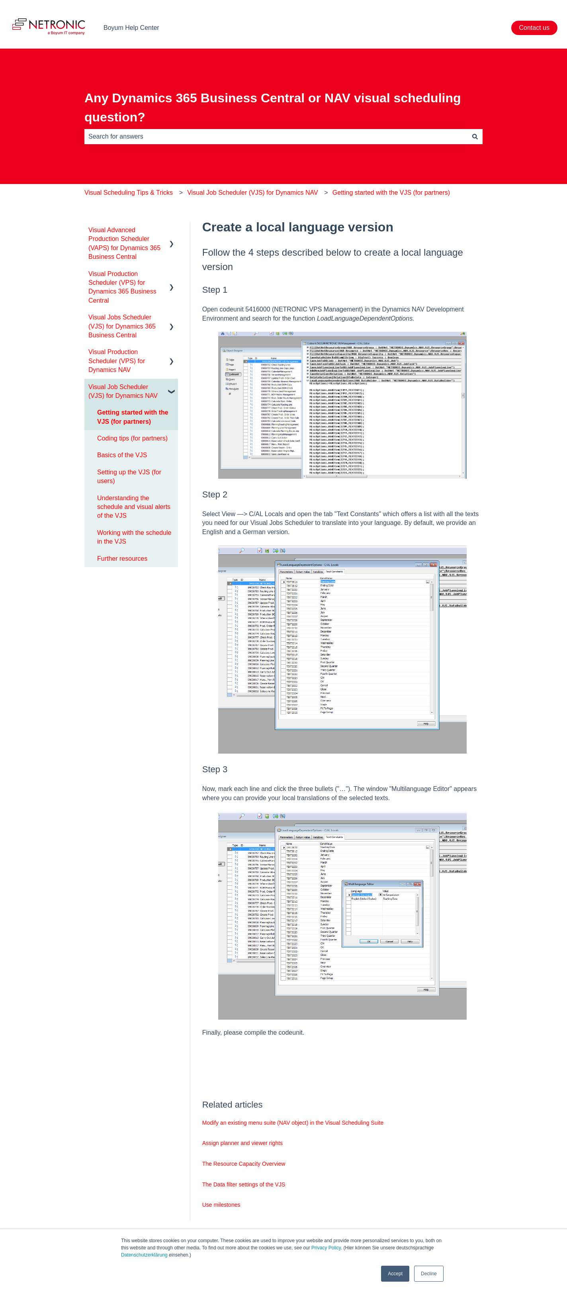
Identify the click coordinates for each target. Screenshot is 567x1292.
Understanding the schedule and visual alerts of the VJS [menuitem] (133, 507)
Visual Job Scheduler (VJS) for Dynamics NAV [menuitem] (123, 391)
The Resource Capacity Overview (243, 1164)
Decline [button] (429, 1273)
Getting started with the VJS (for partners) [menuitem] (132, 417)
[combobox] (275, 136)
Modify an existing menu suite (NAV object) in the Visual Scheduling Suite (293, 1123)
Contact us (534, 27)
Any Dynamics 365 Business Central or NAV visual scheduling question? (272, 107)
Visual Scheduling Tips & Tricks (128, 192)
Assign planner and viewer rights (242, 1143)
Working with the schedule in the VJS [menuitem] (134, 537)
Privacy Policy (326, 1248)
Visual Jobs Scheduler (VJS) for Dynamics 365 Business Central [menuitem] (122, 326)
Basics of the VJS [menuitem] (122, 455)
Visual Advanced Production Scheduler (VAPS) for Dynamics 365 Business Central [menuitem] (124, 243)
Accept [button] (395, 1273)
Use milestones (221, 1205)
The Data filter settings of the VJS (243, 1184)
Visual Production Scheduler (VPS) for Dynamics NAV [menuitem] (116, 360)
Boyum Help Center (131, 27)
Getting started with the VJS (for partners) (391, 192)
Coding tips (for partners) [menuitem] (132, 438)
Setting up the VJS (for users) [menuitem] (129, 476)
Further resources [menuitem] (122, 558)
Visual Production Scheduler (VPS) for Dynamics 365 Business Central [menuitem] (122, 287)
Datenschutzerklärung (144, 1255)
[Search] (475, 136)
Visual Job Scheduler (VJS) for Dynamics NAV (252, 192)
